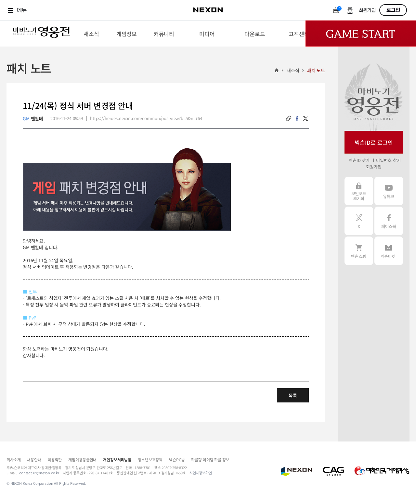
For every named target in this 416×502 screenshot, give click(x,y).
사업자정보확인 (200, 472)
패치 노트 (316, 70)
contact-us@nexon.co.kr (39, 472)
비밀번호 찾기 (388, 160)
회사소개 (13, 459)
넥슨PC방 (177, 459)
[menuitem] (91, 33)
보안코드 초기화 (358, 191)
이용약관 (55, 459)
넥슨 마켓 (388, 251)
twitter (305, 118)
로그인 (393, 10)
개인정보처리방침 (117, 459)
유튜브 (388, 191)
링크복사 (288, 118)
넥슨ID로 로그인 (374, 142)
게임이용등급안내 (82, 459)
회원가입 (367, 10)
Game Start (361, 33)
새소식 (293, 70)
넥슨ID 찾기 (359, 160)
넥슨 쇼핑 (358, 251)
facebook (297, 118)
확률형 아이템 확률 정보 (210, 459)
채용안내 (34, 459)
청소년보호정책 (150, 459)
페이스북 (388, 221)
